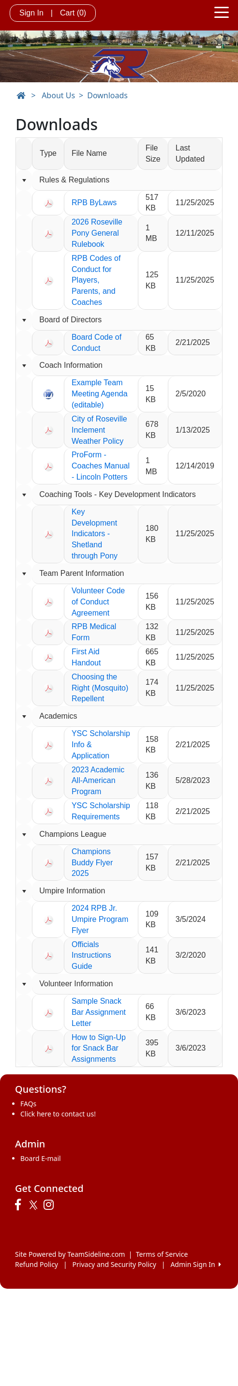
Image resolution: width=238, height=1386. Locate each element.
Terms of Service (162, 1254)
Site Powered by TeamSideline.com (70, 1254)
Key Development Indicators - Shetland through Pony (95, 534)
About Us (58, 95)
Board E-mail (40, 1158)
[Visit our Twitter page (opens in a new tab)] (35, 1205)
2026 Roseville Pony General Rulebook (97, 233)
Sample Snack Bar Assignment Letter (99, 1012)
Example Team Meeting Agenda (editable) (100, 393)
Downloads (107, 95)
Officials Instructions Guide (91, 955)
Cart (73, 13)
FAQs (28, 1103)
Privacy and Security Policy (114, 1264)
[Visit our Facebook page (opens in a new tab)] (20, 1205)
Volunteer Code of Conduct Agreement (98, 602)
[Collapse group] (24, 180)
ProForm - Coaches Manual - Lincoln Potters (101, 466)
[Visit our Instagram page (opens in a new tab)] (51, 1205)
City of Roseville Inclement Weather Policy (99, 430)
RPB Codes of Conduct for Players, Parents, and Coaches (96, 280)
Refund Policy (36, 1264)
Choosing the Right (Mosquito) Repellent (100, 688)
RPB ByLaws (94, 202)
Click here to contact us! (58, 1113)
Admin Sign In (195, 1264)
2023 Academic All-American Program (98, 781)
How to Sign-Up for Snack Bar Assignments (99, 1048)
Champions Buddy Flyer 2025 (92, 862)
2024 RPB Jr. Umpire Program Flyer (100, 919)
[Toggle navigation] (221, 11)
